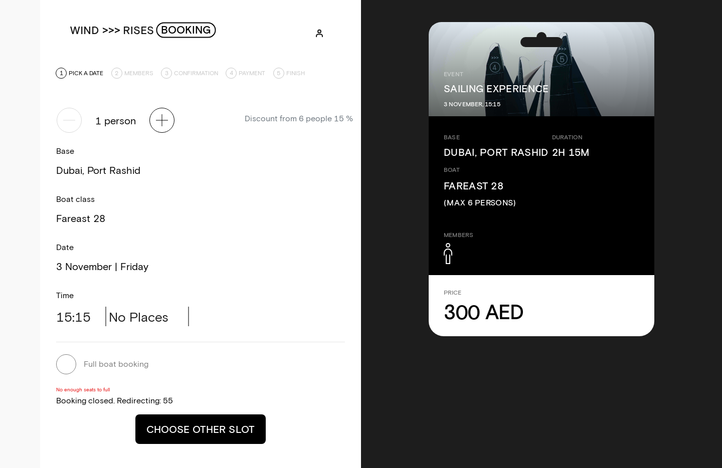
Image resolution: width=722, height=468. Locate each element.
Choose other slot (200, 429)
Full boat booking (116, 363)
